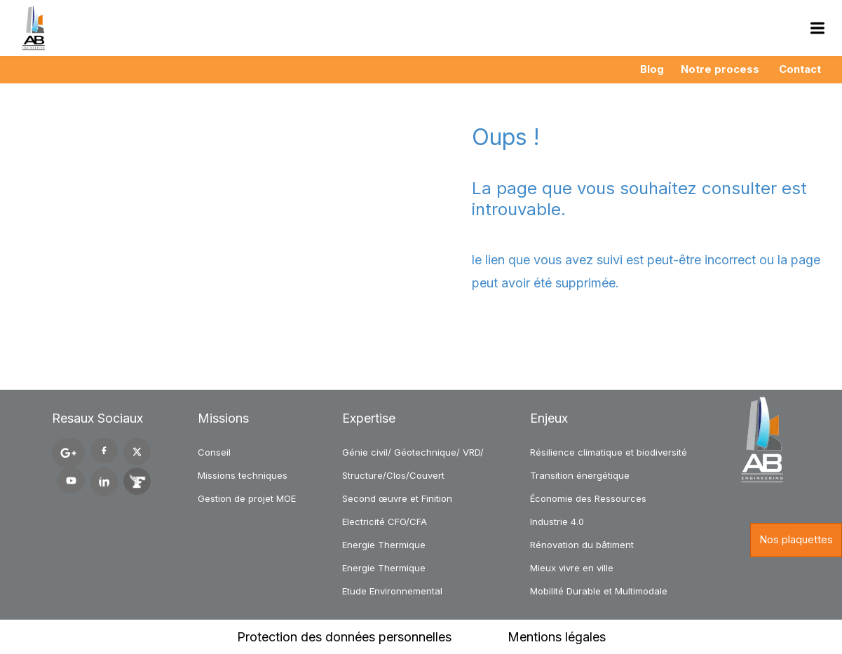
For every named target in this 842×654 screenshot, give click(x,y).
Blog (652, 69)
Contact (800, 69)
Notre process (720, 69)
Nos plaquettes (796, 539)
